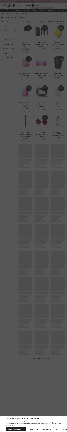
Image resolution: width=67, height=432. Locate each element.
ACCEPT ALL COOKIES (15, 429)
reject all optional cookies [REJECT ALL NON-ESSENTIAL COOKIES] (40, 429)
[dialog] (33, 424)
